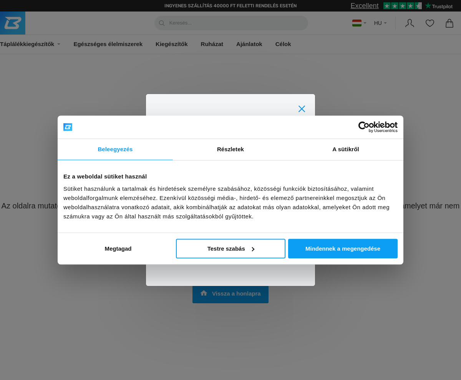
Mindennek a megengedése (342, 248)
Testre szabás (230, 248)
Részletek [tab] (230, 149)
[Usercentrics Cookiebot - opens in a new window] (364, 127)
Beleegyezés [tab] (115, 149)
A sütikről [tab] (345, 149)
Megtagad (117, 248)
